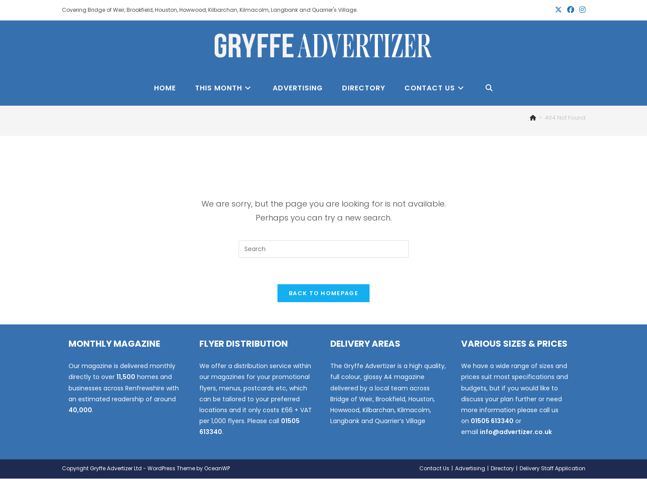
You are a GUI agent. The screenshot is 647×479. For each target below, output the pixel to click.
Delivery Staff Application (552, 468)
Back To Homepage (323, 293)
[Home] (533, 118)
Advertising (470, 468)
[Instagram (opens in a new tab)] (581, 10)
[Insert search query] (324, 249)
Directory (502, 468)
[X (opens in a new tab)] (558, 10)
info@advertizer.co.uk (516, 431)
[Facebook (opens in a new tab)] (571, 10)
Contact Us (434, 468)
